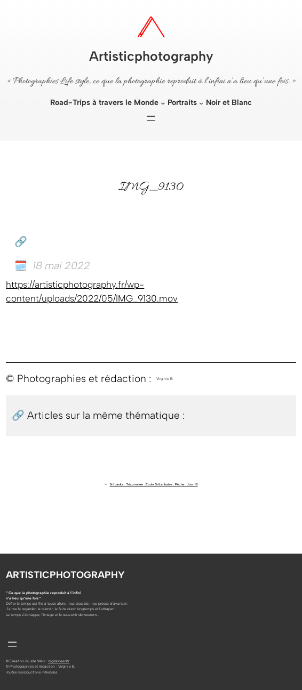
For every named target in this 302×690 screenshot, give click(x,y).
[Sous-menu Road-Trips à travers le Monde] (163, 103)
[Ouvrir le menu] (151, 118)
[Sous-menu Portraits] (201, 103)
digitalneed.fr (58, 661)
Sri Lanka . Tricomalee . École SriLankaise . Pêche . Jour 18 (154, 484)
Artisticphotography (151, 56)
